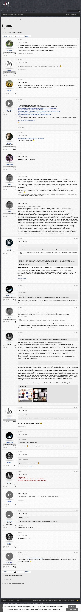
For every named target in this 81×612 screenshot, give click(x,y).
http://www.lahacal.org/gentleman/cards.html (31, 110)
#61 (76, 40)
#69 (76, 240)
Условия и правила (46, 600)
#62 (76, 60)
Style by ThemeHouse (39, 603)
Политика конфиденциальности (60, 600)
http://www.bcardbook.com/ (36, 561)
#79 (76, 535)
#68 (76, 201)
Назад (6, 36)
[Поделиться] (74, 40)
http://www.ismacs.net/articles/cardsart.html (30, 116)
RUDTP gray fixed (8, 600)
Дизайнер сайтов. (22, 280)
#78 (76, 513)
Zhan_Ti (6, 28)
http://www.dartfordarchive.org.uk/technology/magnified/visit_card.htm (38, 109)
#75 (76, 455)
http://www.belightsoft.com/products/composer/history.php (35, 115)
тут (65, 448)
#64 (76, 100)
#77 (76, 494)
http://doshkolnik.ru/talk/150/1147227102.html (31, 139)
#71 (76, 309)
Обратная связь (37, 600)
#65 (76, 133)
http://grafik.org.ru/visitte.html (27, 121)
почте (30, 469)
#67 (76, 174)
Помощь (72, 600)
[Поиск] (69, 11)
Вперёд (28, 36)
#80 (76, 555)
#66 (76, 154)
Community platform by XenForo (18, 603)
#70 (76, 287)
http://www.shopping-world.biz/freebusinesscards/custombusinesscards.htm (39, 112)
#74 (76, 433)
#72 (76, 334)
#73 (76, 409)
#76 (76, 474)
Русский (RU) (18, 600)
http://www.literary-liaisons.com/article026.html (31, 113)
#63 (76, 80)
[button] (17, 11)
